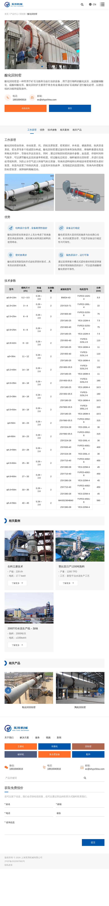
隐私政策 (8, 902)
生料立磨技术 (15, 599)
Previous (8, 724)
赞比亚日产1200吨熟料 (72, 599)
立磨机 (20, 782)
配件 (88, 790)
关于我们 (9, 773)
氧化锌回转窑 (29, 741)
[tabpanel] (42, 44)
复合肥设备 (54, 790)
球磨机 (54, 782)
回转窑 (23, 14)
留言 (70, 108)
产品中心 (14, 14)
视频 (48, 773)
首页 (7, 14)
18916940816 (20, 99)
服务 (37, 773)
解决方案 (24, 773)
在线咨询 (25, 108)
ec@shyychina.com (47, 99)
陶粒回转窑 (80, 741)
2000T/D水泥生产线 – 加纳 (23, 662)
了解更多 (18, 616)
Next (100, 724)
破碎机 (20, 790)
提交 (91, 879)
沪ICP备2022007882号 (15, 898)
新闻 (59, 773)
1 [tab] (42, 66)
